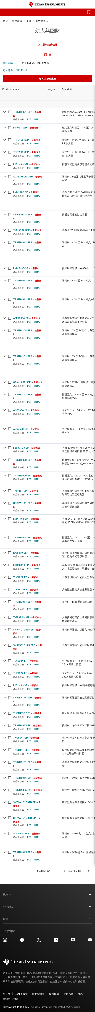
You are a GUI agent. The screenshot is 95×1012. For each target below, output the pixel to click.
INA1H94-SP (20, 685)
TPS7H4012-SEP (22, 299)
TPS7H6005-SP (22, 790)
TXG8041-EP (20, 737)
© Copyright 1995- (16, 1004)
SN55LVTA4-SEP (22, 697)
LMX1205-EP (20, 192)
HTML (37, 119)
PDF (29, 119)
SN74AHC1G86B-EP (24, 817)
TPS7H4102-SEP (22, 356)
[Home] (46, 4)
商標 (80, 991)
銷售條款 (54, 991)
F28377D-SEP (21, 447)
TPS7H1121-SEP (22, 394)
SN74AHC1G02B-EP (24, 802)
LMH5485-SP (20, 268)
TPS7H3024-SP (22, 537)
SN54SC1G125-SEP (24, 645)
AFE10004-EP (21, 318)
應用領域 (17, 21)
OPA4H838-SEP (22, 382)
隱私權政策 (38, 991)
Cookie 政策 (21, 991)
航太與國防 (42, 21)
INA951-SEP (20, 127)
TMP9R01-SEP (21, 617)
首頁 (5, 21)
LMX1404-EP (20, 518)
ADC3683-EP (20, 428)
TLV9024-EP (20, 673)
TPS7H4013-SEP (22, 280)
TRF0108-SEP (21, 139)
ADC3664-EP (20, 410)
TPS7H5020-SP (22, 475)
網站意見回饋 (10, 996)
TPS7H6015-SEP (22, 852)
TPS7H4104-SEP (22, 330)
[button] (6, 12)
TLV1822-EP (20, 577)
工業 (28, 21)
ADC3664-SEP (21, 833)
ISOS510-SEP (20, 552)
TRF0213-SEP (21, 152)
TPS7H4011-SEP (22, 242)
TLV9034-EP (20, 660)
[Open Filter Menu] (22, 104)
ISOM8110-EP (21, 565)
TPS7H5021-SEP (22, 112)
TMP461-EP (20, 490)
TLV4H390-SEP (21, 713)
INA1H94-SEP (21, 164)
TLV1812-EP (20, 589)
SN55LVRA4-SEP (22, 214)
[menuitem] (59, 12)
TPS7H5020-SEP (22, 460)
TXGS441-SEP (21, 749)
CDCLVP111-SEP (22, 503)
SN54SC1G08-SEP (23, 629)
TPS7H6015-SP (22, 777)
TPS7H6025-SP (22, 725)
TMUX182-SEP (21, 230)
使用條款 (68, 991)
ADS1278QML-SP (23, 176)
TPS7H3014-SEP (22, 601)
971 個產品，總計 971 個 (35, 63)
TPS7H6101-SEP (22, 762)
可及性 (6, 991)
